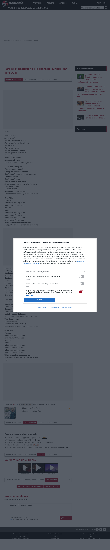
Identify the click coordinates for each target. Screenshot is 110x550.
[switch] (81, 276)
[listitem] (55, 272)
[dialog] (55, 275)
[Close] (92, 242)
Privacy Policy (67, 308)
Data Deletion (42, 308)
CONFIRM (39, 300)
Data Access (55, 308)
